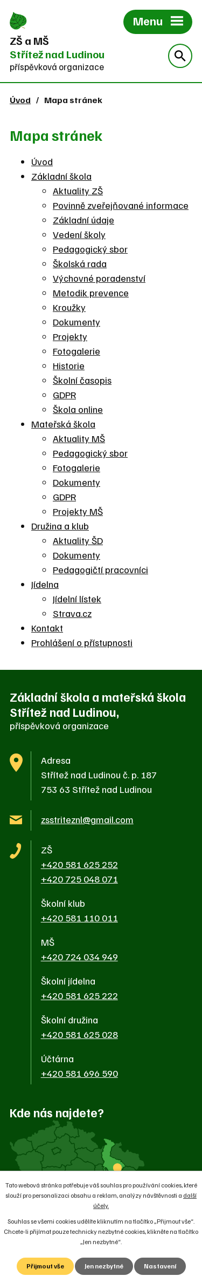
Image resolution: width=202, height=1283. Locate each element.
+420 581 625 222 (79, 995)
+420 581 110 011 (79, 918)
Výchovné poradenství (99, 278)
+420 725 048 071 (79, 879)
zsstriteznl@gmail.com (87, 819)
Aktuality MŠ (79, 438)
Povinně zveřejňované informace (121, 205)
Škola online (78, 409)
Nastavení (160, 1266)
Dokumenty (76, 322)
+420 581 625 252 (79, 864)
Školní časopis (82, 380)
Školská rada (80, 263)
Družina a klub (60, 526)
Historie (69, 365)
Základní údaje (83, 220)
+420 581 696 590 (79, 1073)
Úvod (20, 99)
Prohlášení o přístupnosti (82, 642)
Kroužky (69, 307)
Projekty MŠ (78, 511)
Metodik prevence (91, 292)
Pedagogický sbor (90, 249)
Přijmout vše (45, 1266)
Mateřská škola (63, 424)
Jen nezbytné (104, 1266)
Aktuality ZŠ (78, 190)
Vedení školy (79, 234)
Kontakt (47, 628)
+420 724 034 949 (79, 956)
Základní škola (61, 176)
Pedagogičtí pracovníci (100, 569)
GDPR (64, 394)
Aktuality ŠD (78, 540)
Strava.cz (72, 613)
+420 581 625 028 (79, 1034)
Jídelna (45, 584)
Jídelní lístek (77, 599)
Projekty (70, 336)
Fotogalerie (76, 351)
